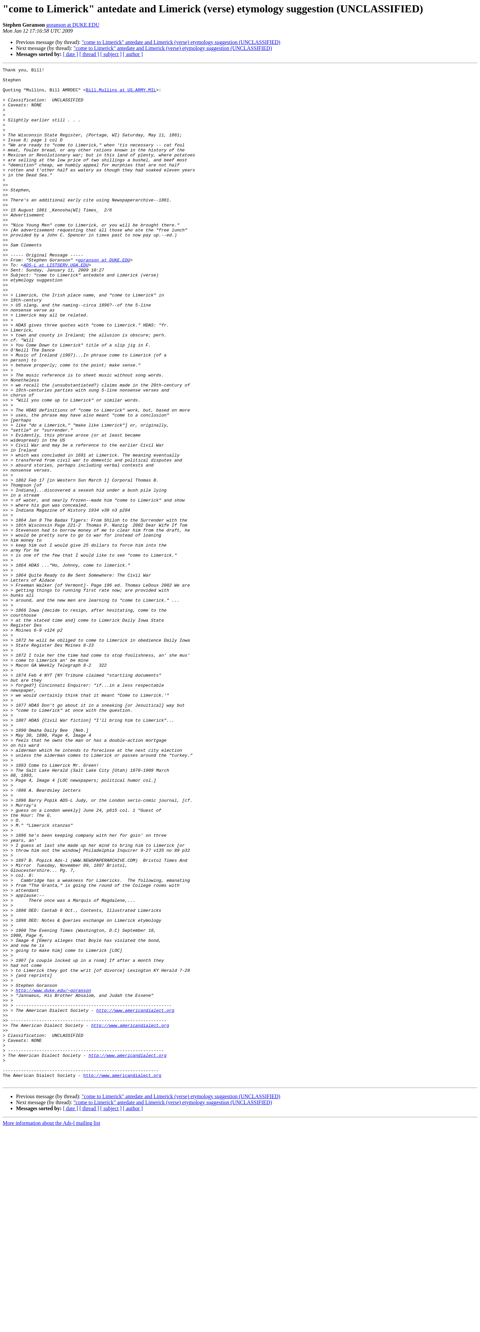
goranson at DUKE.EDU (73, 25)
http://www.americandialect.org (135, 1199)
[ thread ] (89, 54)
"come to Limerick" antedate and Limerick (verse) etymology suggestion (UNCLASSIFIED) (181, 42)
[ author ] (133, 54)
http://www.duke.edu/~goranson (53, 1175)
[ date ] (70, 54)
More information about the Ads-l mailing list (51, 1326)
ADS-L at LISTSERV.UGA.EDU (55, 305)
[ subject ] (111, 54)
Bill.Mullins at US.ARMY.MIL (121, 95)
